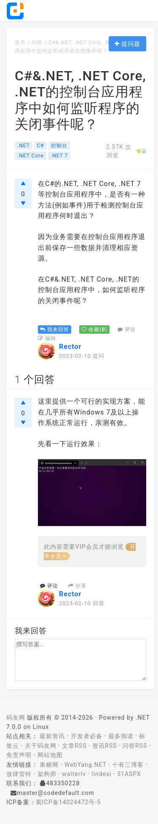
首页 (20, 42)
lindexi (101, 774)
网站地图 (50, 755)
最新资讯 (52, 736)
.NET (23, 146)
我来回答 (54, 329)
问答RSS (135, 745)
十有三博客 (128, 764)
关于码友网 (40, 745)
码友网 (15, 717)
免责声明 (19, 755)
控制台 (59, 146)
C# (40, 146)
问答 (37, 42)
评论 (127, 329)
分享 (77, 586)
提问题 (127, 43)
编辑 (47, 338)
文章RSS (74, 745)
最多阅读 (121, 736)
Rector (70, 347)
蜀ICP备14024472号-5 (68, 802)
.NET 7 (59, 156)
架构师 (46, 774)
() (94, 329)
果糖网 (49, 764)
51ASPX (129, 774)
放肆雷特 (19, 774)
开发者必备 (86, 736)
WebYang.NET (85, 764)
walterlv (74, 774)
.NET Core (30, 156)
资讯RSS (104, 745)
